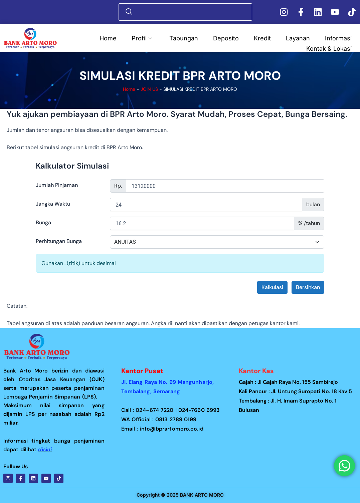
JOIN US (149, 89)
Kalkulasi (272, 287)
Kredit (262, 37)
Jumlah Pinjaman (57, 185)
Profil (142, 37)
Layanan (298, 37)
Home (108, 37)
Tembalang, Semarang (150, 391)
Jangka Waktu (53, 203)
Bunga (43, 222)
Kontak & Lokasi (329, 47)
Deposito (226, 37)
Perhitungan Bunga (59, 241)
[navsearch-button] (187, 12)
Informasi (338, 37)
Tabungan (183, 37)
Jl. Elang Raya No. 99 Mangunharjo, (171, 382)
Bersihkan (308, 287)
